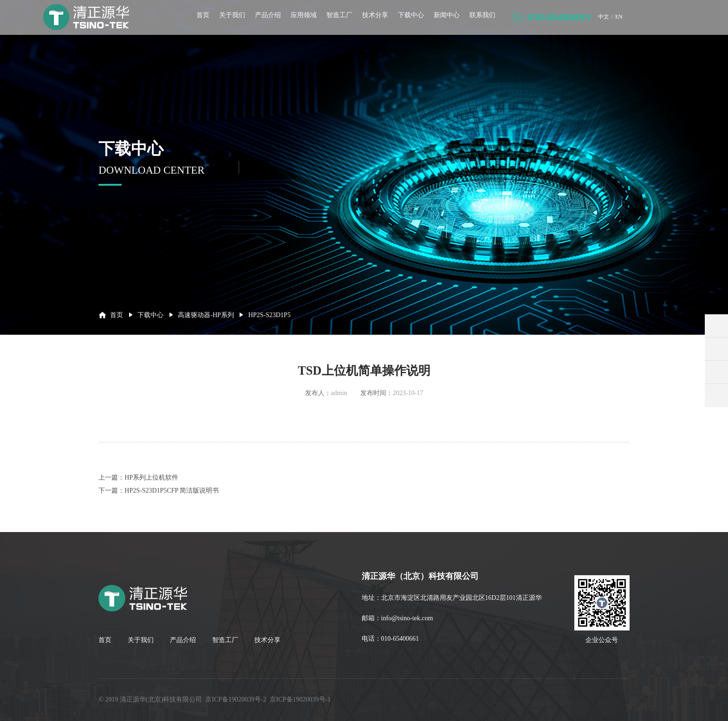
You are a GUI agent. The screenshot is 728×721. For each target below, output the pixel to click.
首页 (199, 22)
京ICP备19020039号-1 (300, 699)
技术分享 (372, 22)
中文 (600, 23)
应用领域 (300, 22)
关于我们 (229, 22)
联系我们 (479, 22)
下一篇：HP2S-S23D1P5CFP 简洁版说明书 (158, 490)
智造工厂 (336, 22)
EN (618, 23)
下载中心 (408, 22)
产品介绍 (265, 22)
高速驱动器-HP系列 (206, 315)
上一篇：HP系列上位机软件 (138, 477)
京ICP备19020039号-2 (235, 699)
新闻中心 (443, 22)
